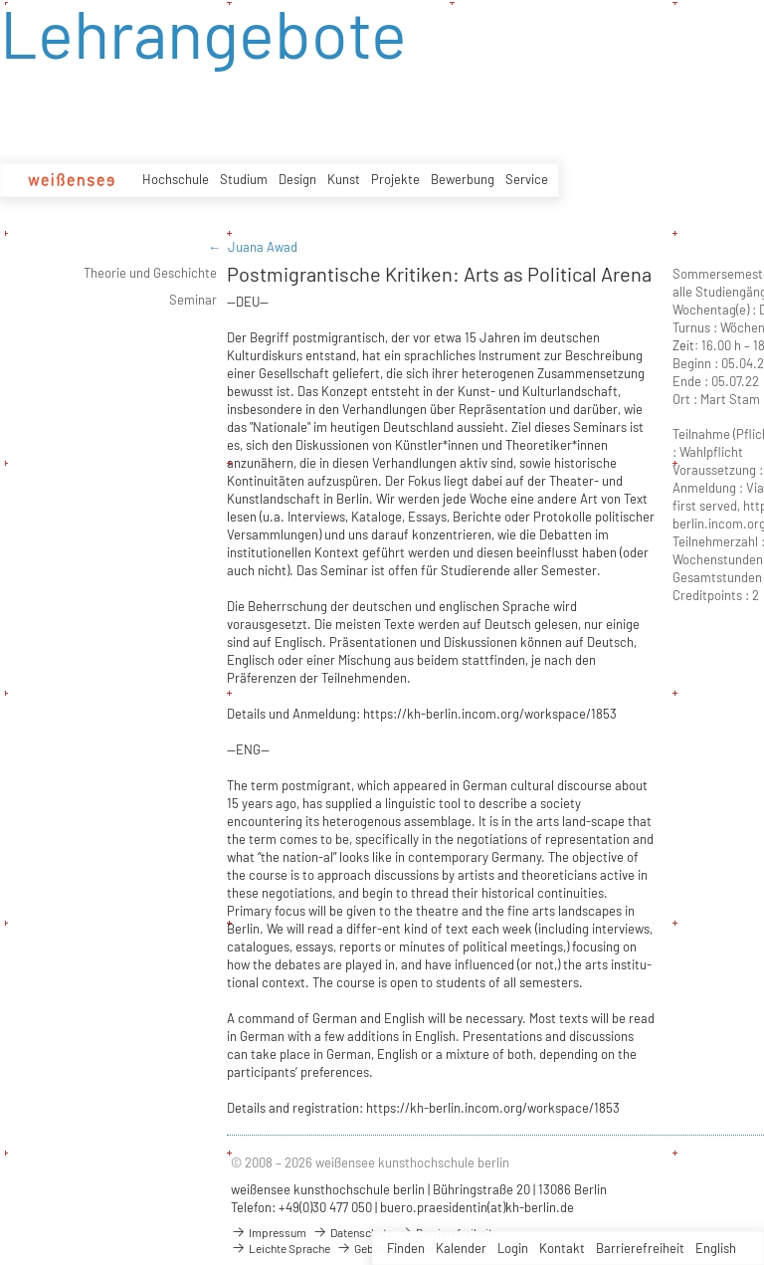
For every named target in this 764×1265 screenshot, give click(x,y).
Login (512, 1248)
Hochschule (175, 179)
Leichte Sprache (280, 1248)
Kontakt (562, 1248)
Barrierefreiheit (640, 1248)
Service (526, 179)
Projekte (395, 179)
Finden (406, 1248)
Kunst (343, 179)
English (715, 1248)
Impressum (268, 1232)
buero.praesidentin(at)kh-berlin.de (477, 1207)
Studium (244, 179)
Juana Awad (262, 247)
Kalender (461, 1248)
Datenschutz (352, 1232)
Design (297, 179)
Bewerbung (462, 179)
